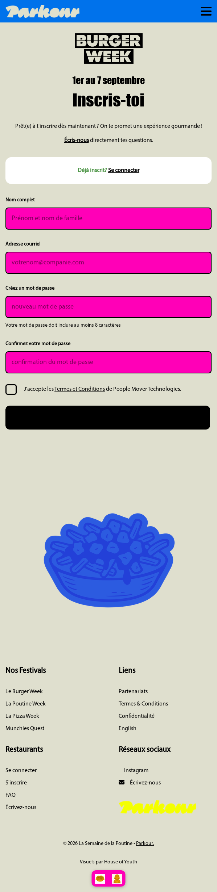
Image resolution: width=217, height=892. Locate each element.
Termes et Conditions (79, 389)
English (127, 729)
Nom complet (20, 200)
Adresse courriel (22, 244)
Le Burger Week (24, 692)
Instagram (135, 771)
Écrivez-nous (20, 808)
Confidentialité (137, 716)
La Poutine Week (25, 704)
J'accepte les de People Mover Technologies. (102, 389)
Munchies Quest (24, 729)
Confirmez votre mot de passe (37, 344)
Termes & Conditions (143, 704)
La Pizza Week (22, 716)
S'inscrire (16, 783)
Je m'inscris (108, 417)
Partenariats (133, 692)
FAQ (10, 795)
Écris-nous (76, 140)
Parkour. (145, 843)
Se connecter (123, 170)
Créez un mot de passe (29, 288)
